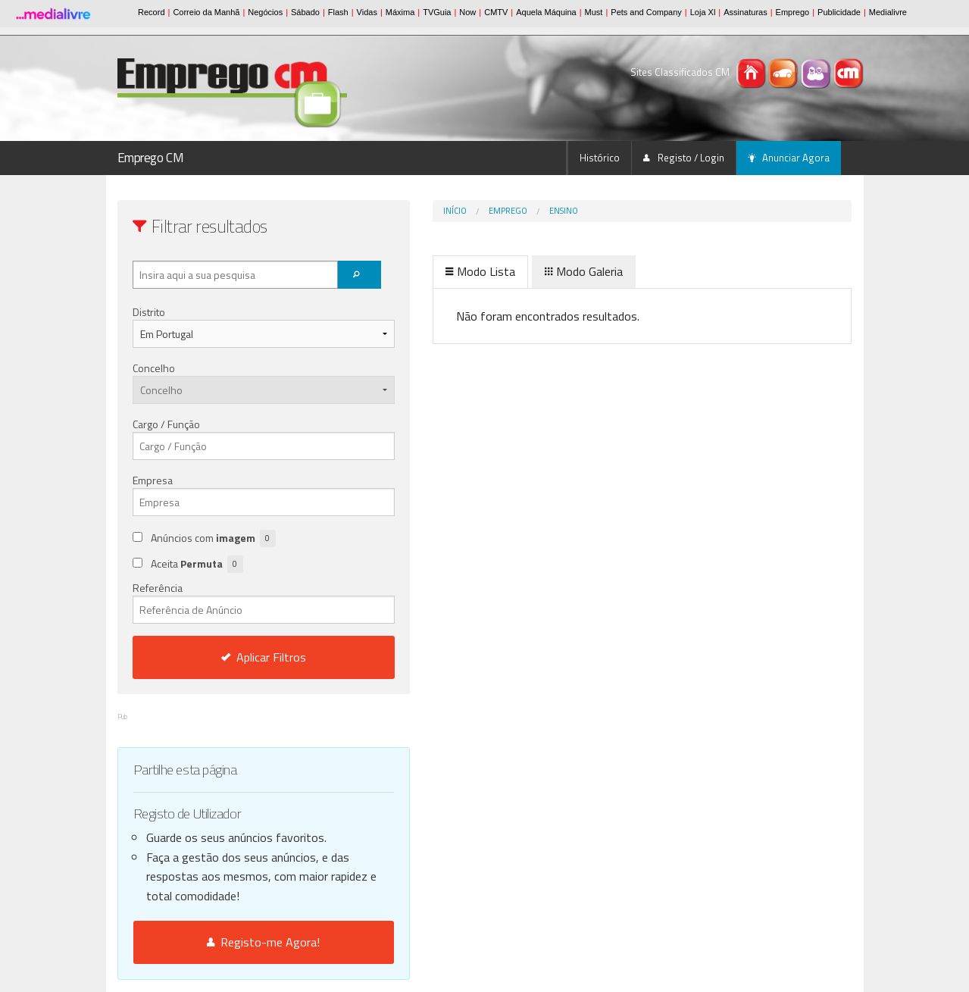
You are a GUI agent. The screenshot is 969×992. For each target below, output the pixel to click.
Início (392, 211)
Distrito (149, 312)
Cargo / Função (166, 424)
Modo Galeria (521, 271)
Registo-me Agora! (232, 942)
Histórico (600, 157)
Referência (232, 602)
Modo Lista (417, 271)
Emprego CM (150, 157)
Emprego (445, 211)
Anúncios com (213, 538)
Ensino (500, 211)
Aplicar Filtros (231, 657)
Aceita (197, 564)
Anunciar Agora (789, 157)
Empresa (153, 480)
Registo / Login (683, 157)
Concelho (154, 368)
